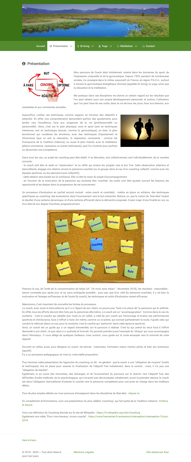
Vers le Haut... (30, 440)
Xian (166, 452)
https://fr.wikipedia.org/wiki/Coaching (118, 412)
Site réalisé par (155, 452)
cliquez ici (134, 393)
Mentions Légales (84, 452)
